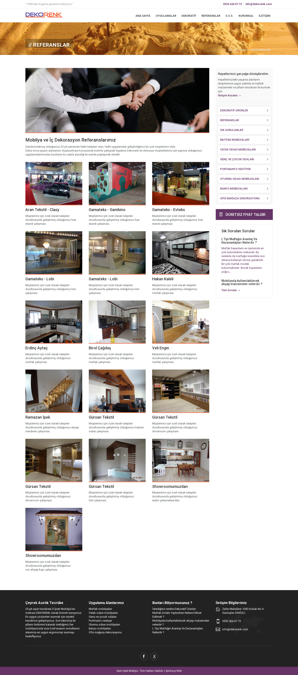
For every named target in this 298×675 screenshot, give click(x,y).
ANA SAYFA (142, 15)
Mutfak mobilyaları (100, 609)
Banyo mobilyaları (100, 628)
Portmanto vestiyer (100, 620)
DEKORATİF (188, 15)
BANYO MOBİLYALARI (234, 188)
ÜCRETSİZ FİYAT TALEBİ (245, 215)
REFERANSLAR (210, 15)
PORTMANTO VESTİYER (235, 169)
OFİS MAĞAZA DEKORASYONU (240, 198)
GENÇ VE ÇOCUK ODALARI (237, 159)
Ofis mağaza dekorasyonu (105, 632)
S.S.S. (229, 15)
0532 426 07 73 (232, 4)
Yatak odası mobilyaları (103, 612)
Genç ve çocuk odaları (103, 616)
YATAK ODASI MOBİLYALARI (238, 149)
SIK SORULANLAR (231, 130)
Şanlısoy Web (174, 670)
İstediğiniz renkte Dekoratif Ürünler (174, 609)
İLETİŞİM (264, 15)
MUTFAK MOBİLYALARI (234, 139)
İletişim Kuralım (227, 95)
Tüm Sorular (229, 290)
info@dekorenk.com (258, 4)
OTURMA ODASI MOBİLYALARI (239, 178)
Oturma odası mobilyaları (104, 624)
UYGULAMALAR (166, 15)
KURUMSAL (246, 15)
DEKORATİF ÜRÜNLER (234, 110)
